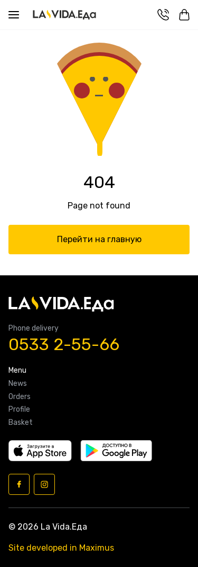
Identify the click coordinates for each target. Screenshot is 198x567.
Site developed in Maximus (61, 548)
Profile (19, 409)
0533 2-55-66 (63, 344)
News (17, 384)
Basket (20, 423)
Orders (19, 397)
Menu (17, 370)
